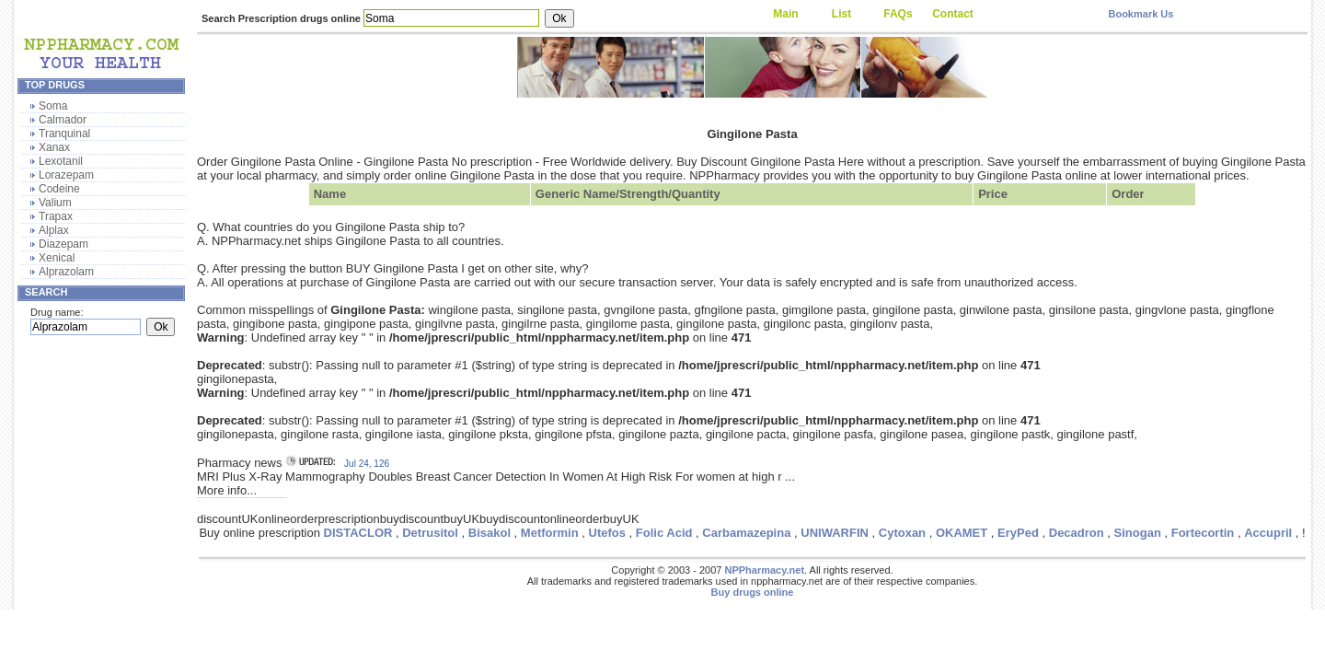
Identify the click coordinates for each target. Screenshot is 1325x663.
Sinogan (1137, 533)
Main (785, 13)
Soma (53, 105)
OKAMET (961, 533)
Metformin (550, 533)
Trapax (56, 216)
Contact (953, 13)
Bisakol (489, 533)
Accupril (1268, 533)
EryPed (1018, 533)
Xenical (57, 257)
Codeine (59, 188)
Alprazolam (66, 271)
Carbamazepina (746, 533)
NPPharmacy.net (764, 570)
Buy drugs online (752, 592)
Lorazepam (66, 175)
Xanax (54, 147)
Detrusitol (430, 533)
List (841, 13)
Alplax (54, 230)
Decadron (1076, 533)
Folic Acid (664, 533)
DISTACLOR (358, 533)
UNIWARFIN (835, 533)
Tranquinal (64, 133)
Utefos (607, 533)
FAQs (897, 13)
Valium (55, 202)
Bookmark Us (1140, 13)
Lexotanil (61, 161)
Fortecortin (1203, 533)
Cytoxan (902, 533)
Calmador (62, 119)
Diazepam (63, 244)
